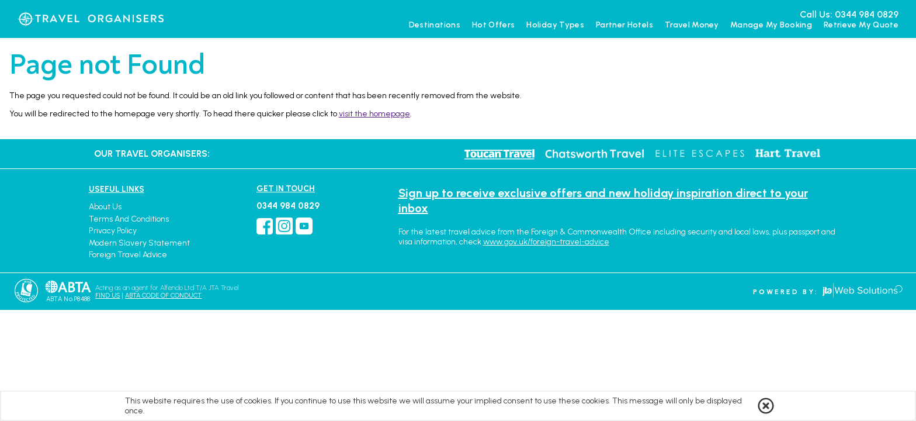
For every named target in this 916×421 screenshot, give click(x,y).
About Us (105, 207)
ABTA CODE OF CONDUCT (163, 295)
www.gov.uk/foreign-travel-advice (546, 242)
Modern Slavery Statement (139, 243)
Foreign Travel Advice (128, 255)
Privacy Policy (113, 231)
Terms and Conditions (129, 219)
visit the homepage (374, 114)
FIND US (107, 295)
